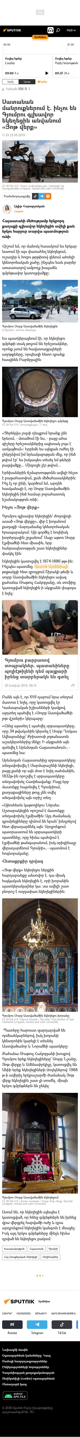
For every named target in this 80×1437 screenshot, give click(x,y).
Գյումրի (53, 1249)
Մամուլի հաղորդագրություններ (24, 1361)
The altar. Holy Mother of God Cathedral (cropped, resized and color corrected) (38, 1021)
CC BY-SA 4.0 (10, 186)
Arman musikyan (29, 1201)
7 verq (43, 425)
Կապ (47, 1355)
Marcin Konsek (28, 1019)
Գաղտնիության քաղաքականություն (28, 1373)
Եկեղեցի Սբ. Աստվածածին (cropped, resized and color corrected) (33, 187)
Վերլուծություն (63, 1313)
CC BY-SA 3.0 (10, 425)
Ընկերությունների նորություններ (25, 1367)
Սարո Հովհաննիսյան (33, 186)
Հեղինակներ (50, 1257)
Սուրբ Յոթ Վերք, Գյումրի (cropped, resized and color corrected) (37, 1202)
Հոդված (18, 211)
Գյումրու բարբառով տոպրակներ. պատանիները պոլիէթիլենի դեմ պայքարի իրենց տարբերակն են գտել (37, 668)
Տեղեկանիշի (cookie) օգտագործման (28, 1378)
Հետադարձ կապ (14, 1384)
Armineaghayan (29, 425)
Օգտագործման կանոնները (22, 1355)
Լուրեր (10, 63)
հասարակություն (14, 1249)
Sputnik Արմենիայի (51, 566)
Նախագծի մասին (15, 1350)
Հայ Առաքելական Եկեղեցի (20, 1257)
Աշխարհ (41, 1313)
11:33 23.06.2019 (13, 135)
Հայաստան (37, 1249)
